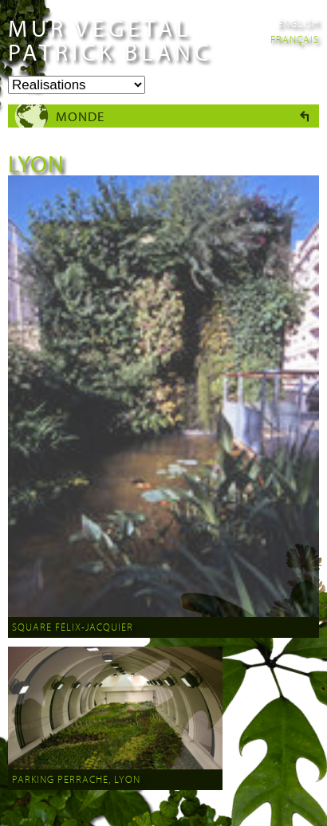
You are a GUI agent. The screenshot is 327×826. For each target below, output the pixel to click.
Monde (80, 116)
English (298, 23)
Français (294, 39)
